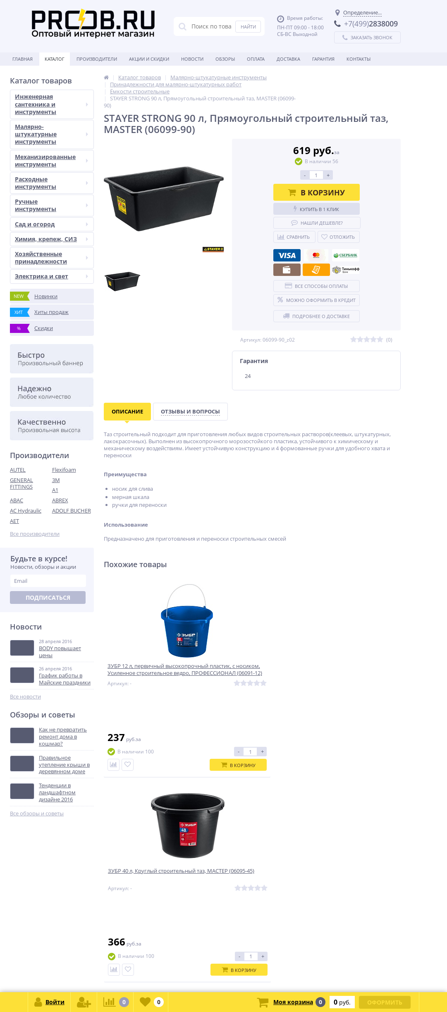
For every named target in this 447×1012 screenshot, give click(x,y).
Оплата (256, 59)
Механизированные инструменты (51, 160)
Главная (22, 59)
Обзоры (225, 59)
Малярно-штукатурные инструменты (51, 134)
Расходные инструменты (51, 182)
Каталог (55, 59)
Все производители (35, 533)
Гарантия (323, 59)
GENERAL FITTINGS (21, 483)
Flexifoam (64, 469)
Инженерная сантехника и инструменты (51, 104)
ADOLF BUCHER (71, 510)
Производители (96, 59)
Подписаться (48, 597)
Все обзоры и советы (37, 813)
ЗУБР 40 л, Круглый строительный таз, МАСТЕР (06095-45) (244, 674)
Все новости (25, 696)
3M (56, 480)
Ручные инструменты (51, 205)
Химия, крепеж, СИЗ (51, 239)
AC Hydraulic (25, 510)
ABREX (60, 500)
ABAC (16, 500)
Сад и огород (51, 224)
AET (14, 521)
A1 (55, 490)
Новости (192, 59)
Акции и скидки (149, 59)
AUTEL (18, 469)
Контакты (359, 59)
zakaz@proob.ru (115, 972)
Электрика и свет (51, 276)
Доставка (288, 59)
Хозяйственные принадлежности (51, 257)
